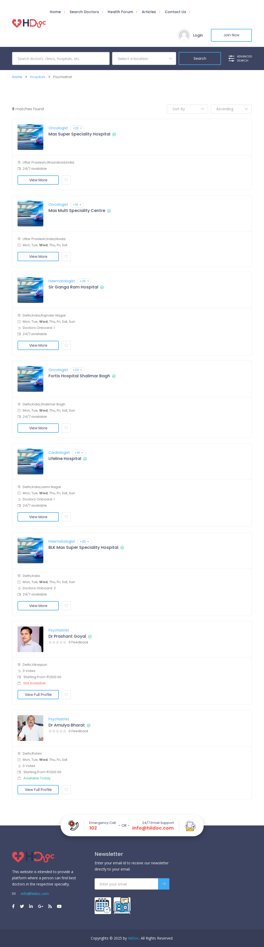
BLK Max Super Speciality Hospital (83, 547)
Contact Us (175, 11)
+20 (77, 370)
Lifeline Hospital (64, 459)
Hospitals (37, 77)
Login (198, 35)
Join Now (231, 35)
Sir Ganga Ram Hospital (73, 287)
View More (38, 180)
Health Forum (120, 11)
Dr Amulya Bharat (66, 725)
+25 (84, 281)
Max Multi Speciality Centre (76, 211)
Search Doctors (84, 11)
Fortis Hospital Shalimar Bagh (79, 376)
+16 (77, 204)
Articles (149, 11)
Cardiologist (59, 452)
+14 (79, 452)
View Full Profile (38, 694)
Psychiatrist (58, 630)
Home (55, 11)
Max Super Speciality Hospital (79, 134)
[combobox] (144, 58)
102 (93, 828)
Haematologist (61, 281)
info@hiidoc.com (153, 828)
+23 (77, 128)
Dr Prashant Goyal (67, 636)
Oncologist (58, 128)
